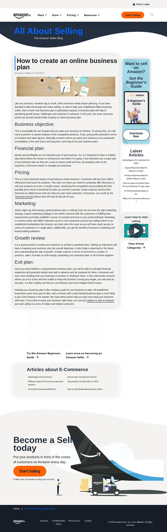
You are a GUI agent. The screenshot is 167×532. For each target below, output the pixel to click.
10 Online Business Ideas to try (136, 192)
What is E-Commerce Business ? (136, 200)
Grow (55, 15)
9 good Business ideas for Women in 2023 (136, 169)
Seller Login (143, 4)
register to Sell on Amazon (100, 300)
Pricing (71, 15)
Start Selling (132, 15)
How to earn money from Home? (82, 377)
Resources (90, 15)
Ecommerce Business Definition (42, 389)
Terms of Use (74, 520)
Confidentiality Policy (58, 522)
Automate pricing (24, 196)
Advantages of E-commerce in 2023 (136, 161)
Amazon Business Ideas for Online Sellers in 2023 (136, 177)
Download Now (136, 134)
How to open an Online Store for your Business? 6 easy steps (136, 184)
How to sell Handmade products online (84, 389)
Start (41, 15)
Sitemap (44, 520)
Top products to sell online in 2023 (82, 381)
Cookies (88, 520)
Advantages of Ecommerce (40, 377)
